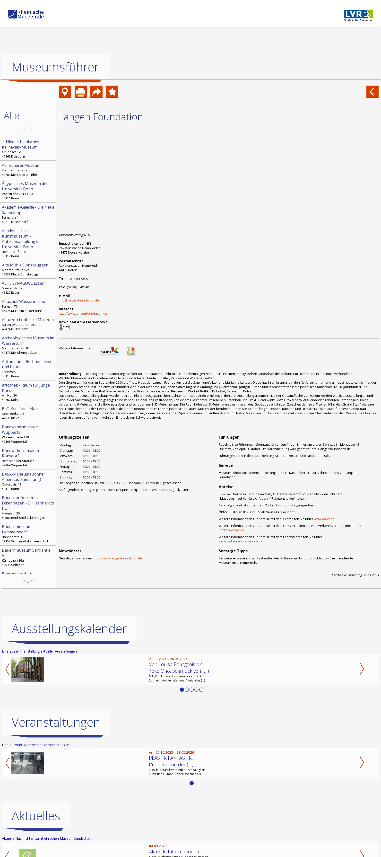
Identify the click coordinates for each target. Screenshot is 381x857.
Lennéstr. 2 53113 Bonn (28, 368)
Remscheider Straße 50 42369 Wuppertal (28, 457)
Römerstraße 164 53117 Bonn (28, 243)
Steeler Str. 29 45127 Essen (28, 288)
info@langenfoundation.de (79, 300)
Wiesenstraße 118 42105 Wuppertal (28, 434)
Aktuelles (36, 815)
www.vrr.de (235, 530)
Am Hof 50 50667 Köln (28, 392)
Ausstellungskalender (69, 628)
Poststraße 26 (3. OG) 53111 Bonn (28, 190)
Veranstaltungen (56, 722)
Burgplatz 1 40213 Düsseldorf (28, 214)
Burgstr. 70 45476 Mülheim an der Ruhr (28, 306)
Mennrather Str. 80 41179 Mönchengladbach (28, 345)
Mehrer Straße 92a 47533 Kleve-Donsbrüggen (28, 269)
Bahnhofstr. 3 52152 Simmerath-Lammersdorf (28, 533)
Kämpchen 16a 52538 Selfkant (28, 557)
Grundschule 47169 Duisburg (28, 149)
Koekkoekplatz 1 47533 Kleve (28, 413)
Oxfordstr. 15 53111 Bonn (28, 481)
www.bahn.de (324, 519)
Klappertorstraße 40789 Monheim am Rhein (28, 170)
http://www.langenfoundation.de (83, 313)
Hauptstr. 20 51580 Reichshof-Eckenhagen (28, 507)
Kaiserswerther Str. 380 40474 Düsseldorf (28, 324)
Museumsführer (55, 67)
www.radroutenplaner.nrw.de (240, 541)
